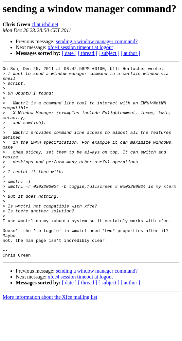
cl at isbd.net (45, 24)
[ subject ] (109, 53)
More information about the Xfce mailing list (50, 335)
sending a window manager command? (97, 41)
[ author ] (130, 53)
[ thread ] (87, 53)
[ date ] (69, 53)
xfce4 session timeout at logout (80, 47)
